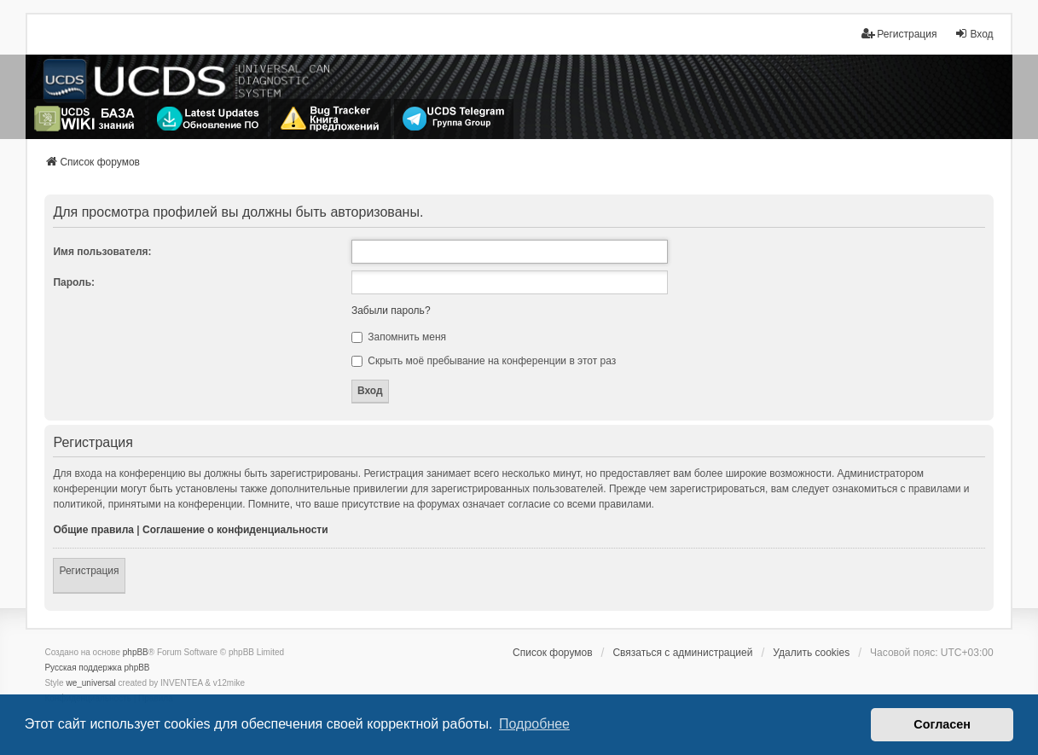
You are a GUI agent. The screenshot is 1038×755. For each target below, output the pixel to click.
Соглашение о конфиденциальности (235, 530)
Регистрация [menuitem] (899, 33)
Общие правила (93, 530)
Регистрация (89, 571)
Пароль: (74, 282)
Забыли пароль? (391, 311)
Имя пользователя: (102, 252)
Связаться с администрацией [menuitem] (682, 653)
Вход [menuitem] (973, 33)
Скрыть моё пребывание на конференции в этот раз (483, 361)
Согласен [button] (942, 724)
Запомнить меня (398, 337)
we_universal (90, 683)
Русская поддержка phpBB (96, 667)
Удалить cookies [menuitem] (811, 653)
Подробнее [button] (534, 724)
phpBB (135, 652)
